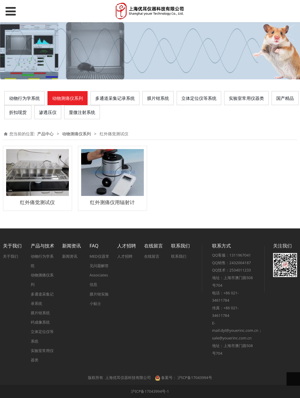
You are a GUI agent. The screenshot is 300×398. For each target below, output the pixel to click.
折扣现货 (18, 112)
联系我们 (178, 256)
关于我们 (10, 256)
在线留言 (151, 256)
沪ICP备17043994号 (195, 377)
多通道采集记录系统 (115, 98)
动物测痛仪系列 (67, 98)
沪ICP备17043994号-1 (150, 391)
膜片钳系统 (158, 98)
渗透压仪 (48, 112)
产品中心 (45, 133)
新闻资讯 (69, 256)
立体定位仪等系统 (199, 98)
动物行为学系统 (24, 98)
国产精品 (285, 98)
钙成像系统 (40, 322)
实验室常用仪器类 (246, 98)
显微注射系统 (82, 112)
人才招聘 (124, 256)
